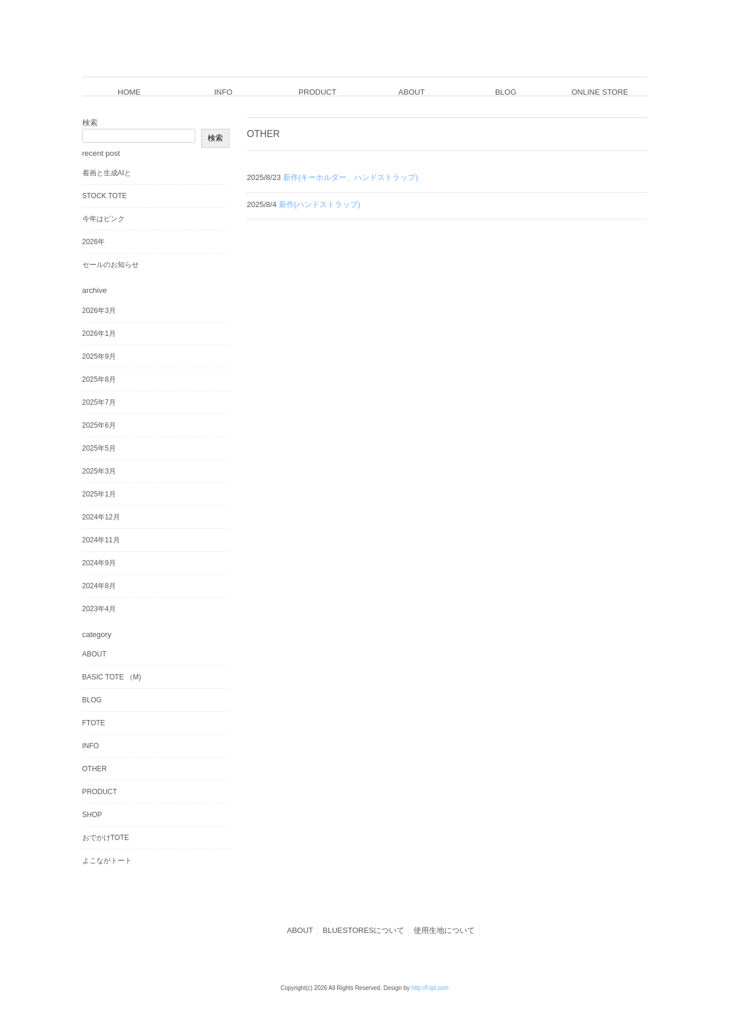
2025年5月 (99, 448)
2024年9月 (99, 563)
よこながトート (107, 860)
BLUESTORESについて (363, 930)
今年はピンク (103, 219)
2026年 (93, 242)
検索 (90, 122)
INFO (90, 746)
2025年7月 (99, 402)
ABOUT (94, 654)
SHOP (92, 815)
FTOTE (93, 723)
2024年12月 (101, 517)
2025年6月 (99, 425)
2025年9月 (99, 356)
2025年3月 (99, 471)
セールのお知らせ (110, 265)
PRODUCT (99, 792)
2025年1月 (99, 494)
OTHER (94, 769)
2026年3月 (99, 310)
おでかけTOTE (105, 838)
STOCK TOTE (104, 196)
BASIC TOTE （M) (111, 677)
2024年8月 (99, 586)
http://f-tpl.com (429, 988)
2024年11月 (101, 540)
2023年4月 (99, 609)
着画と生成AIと (106, 173)
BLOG (92, 700)
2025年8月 (99, 379)
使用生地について (444, 930)
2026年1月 (99, 333)
